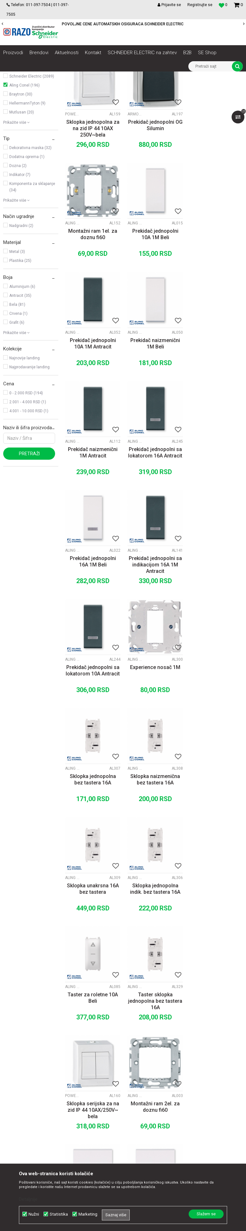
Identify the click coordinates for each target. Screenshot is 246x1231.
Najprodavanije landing (29, 438)
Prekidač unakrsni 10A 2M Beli (154, 952)
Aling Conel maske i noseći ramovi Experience (196, 509)
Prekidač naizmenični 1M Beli (215, 303)
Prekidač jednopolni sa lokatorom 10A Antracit (154, 520)
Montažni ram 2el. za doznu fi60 (153, 844)
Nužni (34, 1214)
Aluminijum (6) (22, 358)
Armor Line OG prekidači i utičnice (135, 184)
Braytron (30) (20, 165)
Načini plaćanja (151, 1065)
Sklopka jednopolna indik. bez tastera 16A (92, 736)
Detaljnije (28, 1199)
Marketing (87, 1214)
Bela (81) (17, 376)
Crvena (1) (18, 385)
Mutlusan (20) (21, 183)
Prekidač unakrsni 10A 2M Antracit (215, 952)
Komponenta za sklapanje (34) (32, 258)
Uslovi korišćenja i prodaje (161, 1044)
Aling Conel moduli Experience (73, 617)
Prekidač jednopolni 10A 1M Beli (92, 303)
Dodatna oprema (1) (27, 228)
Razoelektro (14, 76)
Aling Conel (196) (24, 157)
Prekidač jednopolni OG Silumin (154, 195)
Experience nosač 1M (215, 517)
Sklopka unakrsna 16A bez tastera (215, 628)
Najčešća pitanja (152, 1108)
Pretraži (29, 525)
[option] (123, 24)
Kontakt (76, 1058)
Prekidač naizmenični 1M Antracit (92, 412)
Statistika (59, 1214)
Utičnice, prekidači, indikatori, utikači (26, 107)
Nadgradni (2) (21, 297)
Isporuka (144, 1080)
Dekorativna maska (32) (30, 219)
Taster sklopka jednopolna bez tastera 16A (215, 739)
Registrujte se (199, 5)
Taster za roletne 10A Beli (154, 736)
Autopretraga (127, 88)
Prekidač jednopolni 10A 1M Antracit (154, 303)
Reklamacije (148, 1094)
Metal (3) (17, 323)
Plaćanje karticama (155, 1073)
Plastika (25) (20, 332)
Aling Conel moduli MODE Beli (73, 292)
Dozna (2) (18, 237)
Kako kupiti (147, 1058)
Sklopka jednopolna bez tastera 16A (92, 628)
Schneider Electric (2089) (31, 148)
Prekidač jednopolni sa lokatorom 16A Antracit (154, 412)
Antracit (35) (20, 367)
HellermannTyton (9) (27, 174)
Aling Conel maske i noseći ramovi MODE (196, 184)
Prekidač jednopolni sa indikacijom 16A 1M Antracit (92, 523)
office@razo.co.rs (27, 1108)
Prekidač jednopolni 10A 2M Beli (215, 844)
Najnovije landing (24, 429)
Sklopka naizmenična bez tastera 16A (154, 628)
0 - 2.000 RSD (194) (26, 464)
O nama (76, 1044)
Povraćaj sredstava (155, 1101)
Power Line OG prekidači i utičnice (73, 184)
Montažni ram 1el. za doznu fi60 (215, 195)
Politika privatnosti (154, 1051)
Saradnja (77, 1051)
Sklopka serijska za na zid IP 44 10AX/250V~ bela (92, 847)
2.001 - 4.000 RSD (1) (27, 473)
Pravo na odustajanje (157, 1115)
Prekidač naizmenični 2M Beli (92, 952)
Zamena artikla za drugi (160, 1087)
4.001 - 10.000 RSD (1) (28, 482)
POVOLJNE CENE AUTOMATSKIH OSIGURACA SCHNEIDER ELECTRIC (123, 24)
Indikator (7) (19, 246)
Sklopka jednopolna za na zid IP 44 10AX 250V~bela (92, 198)
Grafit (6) (16, 394)
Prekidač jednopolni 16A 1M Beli (215, 412)
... (153, 993)
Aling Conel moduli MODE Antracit (135, 292)
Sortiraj (155, 88)
